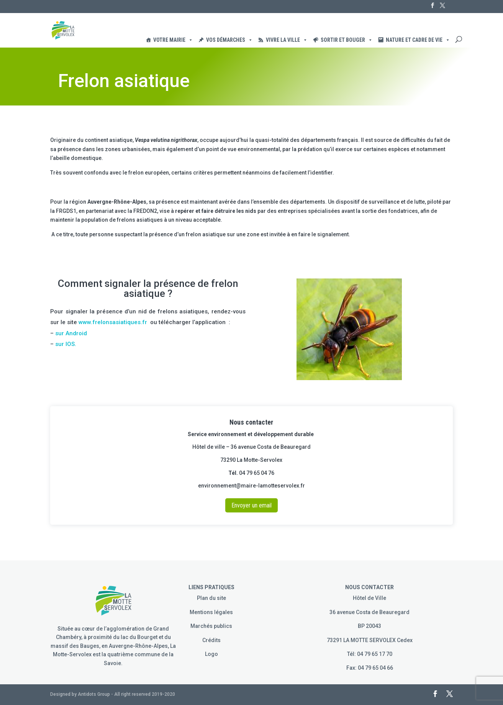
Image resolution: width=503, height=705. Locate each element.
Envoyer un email (251, 505)
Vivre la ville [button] (287, 40)
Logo (211, 654)
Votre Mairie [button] (173, 40)
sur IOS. (65, 344)
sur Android (71, 333)
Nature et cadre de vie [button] (418, 40)
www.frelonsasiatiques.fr (113, 322)
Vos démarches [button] (229, 40)
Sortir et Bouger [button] (347, 40)
